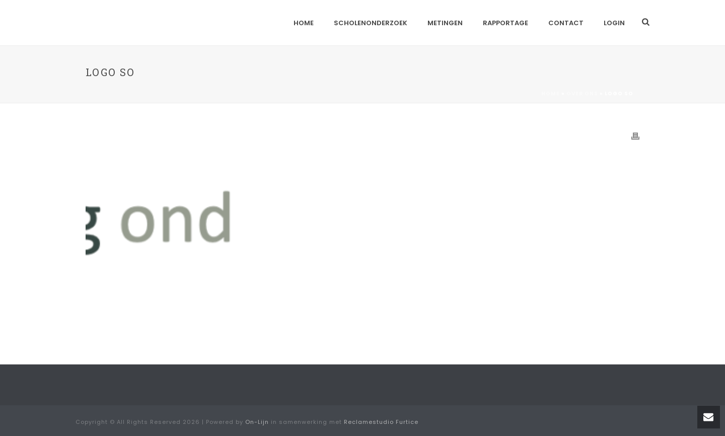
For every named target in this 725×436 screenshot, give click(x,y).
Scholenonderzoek (370, 23)
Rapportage (505, 23)
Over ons (582, 93)
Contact (566, 23)
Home (304, 23)
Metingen (445, 23)
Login (614, 23)
